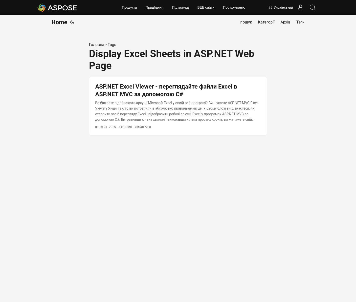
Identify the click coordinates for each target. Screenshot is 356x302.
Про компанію (234, 7)
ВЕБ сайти (206, 7)
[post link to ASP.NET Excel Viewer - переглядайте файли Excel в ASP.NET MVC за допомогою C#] (178, 106)
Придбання (154, 7)
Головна (96, 44)
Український (280, 7)
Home (59, 22)
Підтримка (180, 7)
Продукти (129, 7)
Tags (112, 44)
